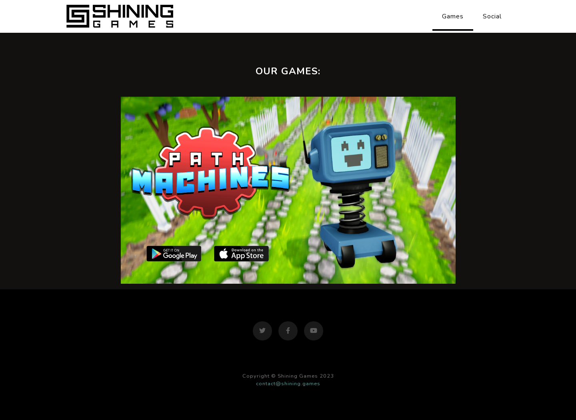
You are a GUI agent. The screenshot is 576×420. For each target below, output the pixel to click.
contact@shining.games (288, 383)
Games (453, 16)
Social (492, 16)
